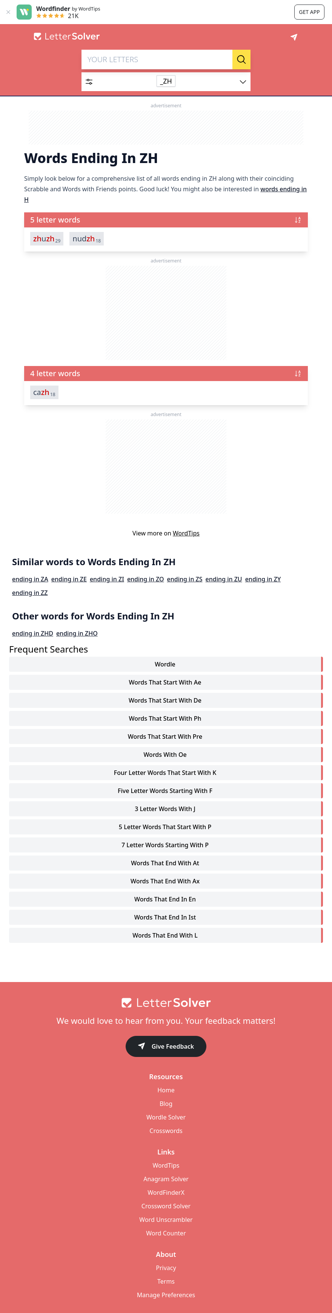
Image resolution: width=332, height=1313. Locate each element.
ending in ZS (185, 579)
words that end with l (165, 935)
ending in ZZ (30, 593)
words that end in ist (165, 917)
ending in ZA (30, 579)
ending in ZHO (77, 633)
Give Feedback (166, 1047)
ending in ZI (107, 579)
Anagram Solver (166, 1179)
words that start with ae (165, 682)
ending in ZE (69, 579)
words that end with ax (165, 881)
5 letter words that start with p (165, 827)
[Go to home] (166, 1002)
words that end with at (165, 863)
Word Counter (166, 1233)
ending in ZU (224, 579)
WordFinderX (166, 1192)
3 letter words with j (165, 809)
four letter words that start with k (165, 773)
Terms (166, 1281)
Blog (166, 1104)
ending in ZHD (32, 633)
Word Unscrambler (165, 1219)
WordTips (186, 533)
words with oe (164, 754)
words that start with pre (165, 736)
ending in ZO (145, 579)
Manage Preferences (166, 1295)
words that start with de (165, 700)
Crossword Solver (166, 1206)
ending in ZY (263, 579)
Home (166, 1090)
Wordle (165, 664)
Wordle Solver (166, 1117)
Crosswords (165, 1131)
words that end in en (165, 899)
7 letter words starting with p (165, 845)
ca (44, 392)
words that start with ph (165, 718)
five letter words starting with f (165, 791)
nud (86, 238)
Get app (309, 11)
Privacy (166, 1268)
